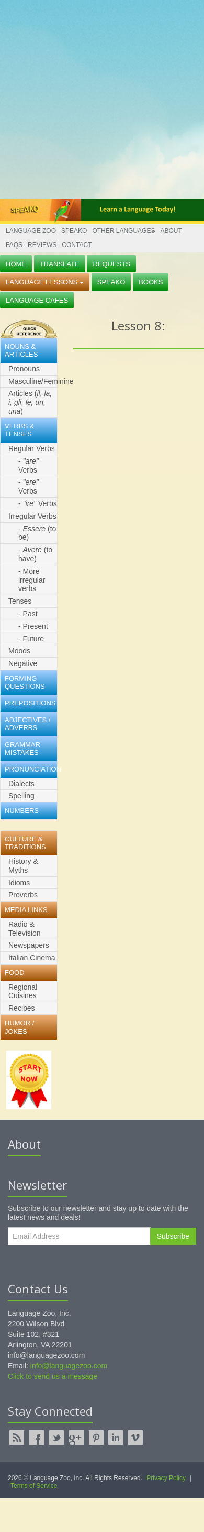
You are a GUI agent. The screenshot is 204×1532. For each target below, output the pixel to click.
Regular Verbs (31, 448)
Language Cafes (37, 300)
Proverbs (23, 895)
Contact (77, 245)
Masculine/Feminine (32, 381)
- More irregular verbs (31, 580)
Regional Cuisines (22, 991)
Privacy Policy (166, 1478)
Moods (19, 651)
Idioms (19, 883)
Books (151, 282)
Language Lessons (45, 282)
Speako (74, 230)
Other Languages (123, 230)
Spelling (21, 795)
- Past (28, 613)
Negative (22, 663)
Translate (60, 264)
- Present (33, 626)
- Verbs (28, 465)
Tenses (19, 601)
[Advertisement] (98, 98)
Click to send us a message (52, 1376)
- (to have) (35, 554)
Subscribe (173, 1236)
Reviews (42, 245)
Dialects (21, 783)
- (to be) (37, 533)
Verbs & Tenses (19, 430)
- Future (31, 639)
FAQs (14, 245)
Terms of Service (33, 1486)
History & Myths (23, 865)
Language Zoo (31, 230)
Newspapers (28, 945)
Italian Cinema (31, 958)
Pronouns (24, 369)
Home (16, 264)
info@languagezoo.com (68, 1366)
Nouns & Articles (21, 350)
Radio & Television (24, 928)
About (171, 230)
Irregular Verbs (32, 516)
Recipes (21, 1008)
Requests (111, 264)
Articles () (30, 402)
